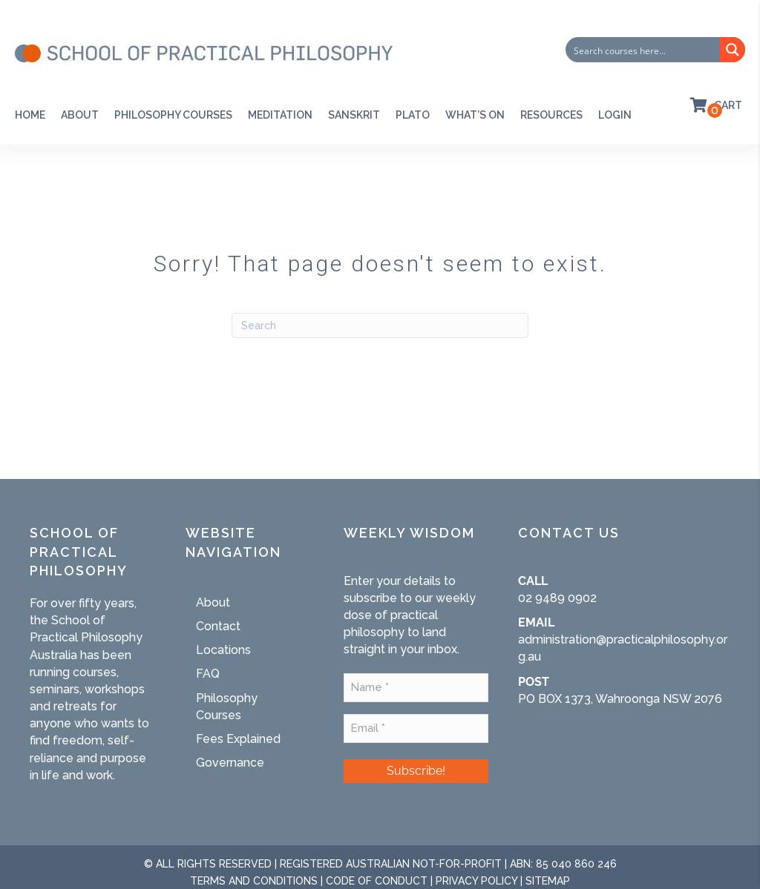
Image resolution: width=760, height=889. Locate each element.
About (80, 115)
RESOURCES (551, 115)
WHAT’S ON (475, 115)
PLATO (413, 115)
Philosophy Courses (173, 115)
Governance (230, 763)
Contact (218, 626)
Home (30, 115)
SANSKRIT (354, 115)
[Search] (380, 325)
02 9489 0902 (557, 598)
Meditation (280, 115)
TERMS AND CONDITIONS (254, 881)
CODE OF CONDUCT (377, 881)
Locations (223, 650)
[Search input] (643, 49)
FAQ (208, 674)
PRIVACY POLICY (476, 881)
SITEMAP (547, 881)
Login (615, 115)
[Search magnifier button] (732, 49)
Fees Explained (238, 739)
